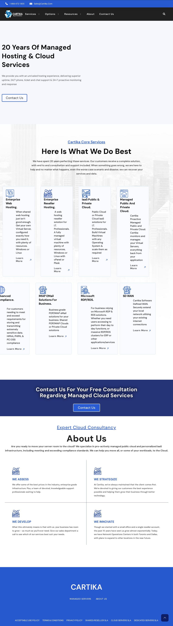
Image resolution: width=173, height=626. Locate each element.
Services (30, 14)
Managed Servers (80, 599)
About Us (101, 599)
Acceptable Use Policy (27, 620)
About (91, 14)
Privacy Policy (74, 620)
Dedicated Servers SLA (146, 620)
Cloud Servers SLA (121, 620)
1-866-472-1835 (17, 4)
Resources (71, 14)
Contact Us (106, 14)
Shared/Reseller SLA (96, 620)
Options (50, 14)
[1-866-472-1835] (6, 3)
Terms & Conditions (52, 620)
